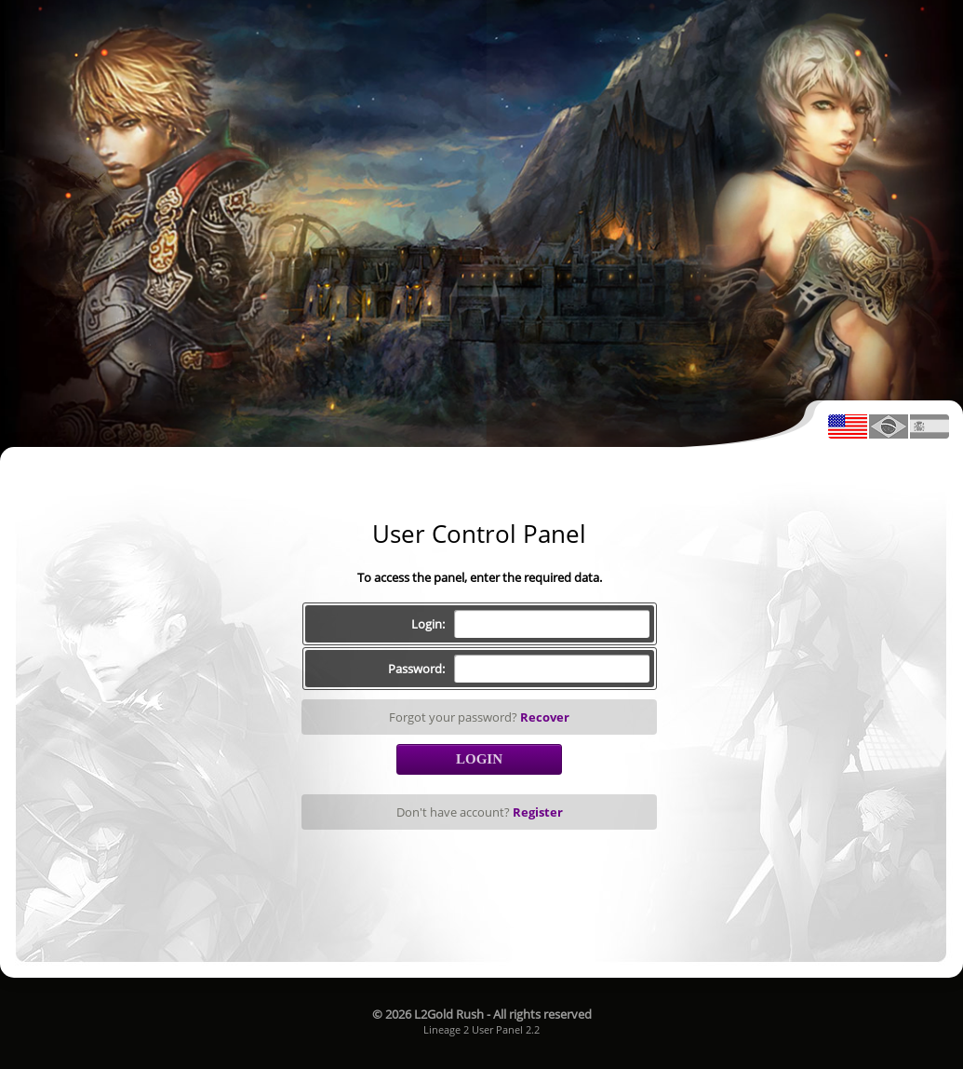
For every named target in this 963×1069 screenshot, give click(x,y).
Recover (544, 717)
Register (538, 812)
